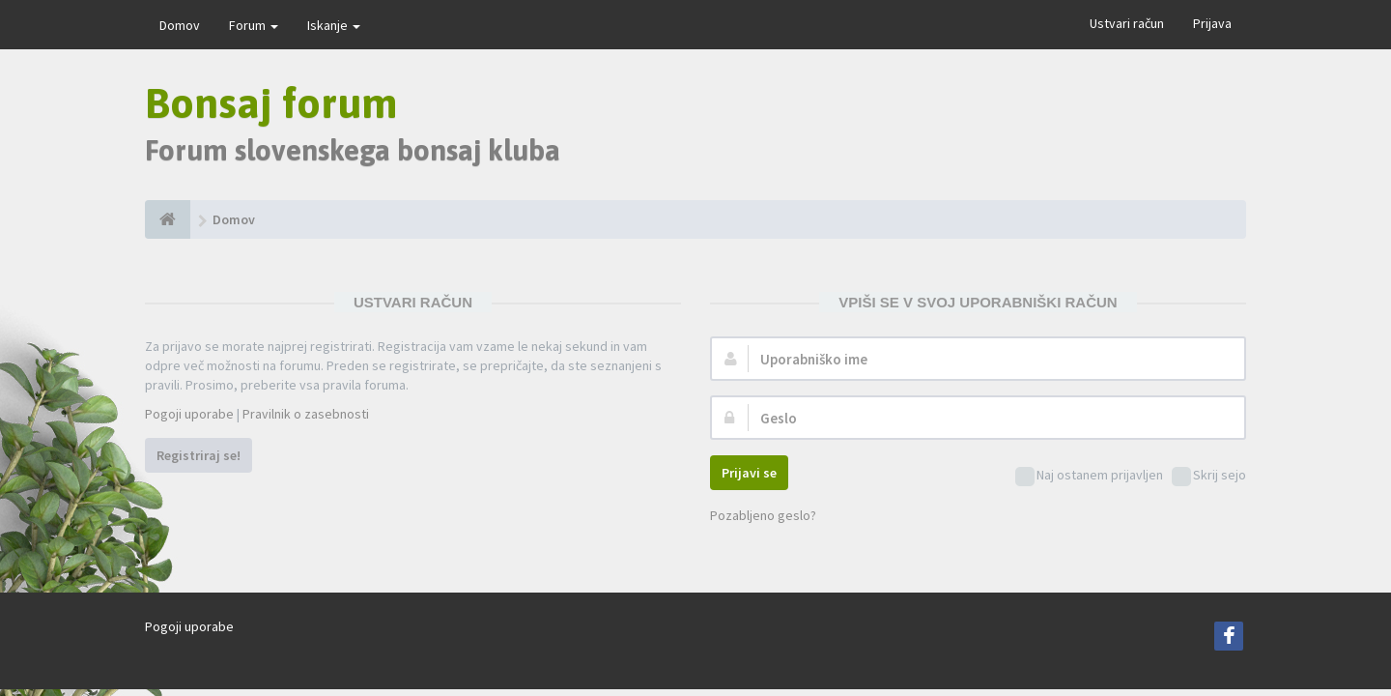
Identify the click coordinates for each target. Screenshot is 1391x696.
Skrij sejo (1209, 476)
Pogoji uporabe (189, 413)
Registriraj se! (198, 455)
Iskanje (333, 25)
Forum (253, 25)
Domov (179, 25)
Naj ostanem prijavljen (1089, 476)
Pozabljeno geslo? (763, 515)
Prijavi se (749, 472)
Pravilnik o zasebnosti (305, 413)
